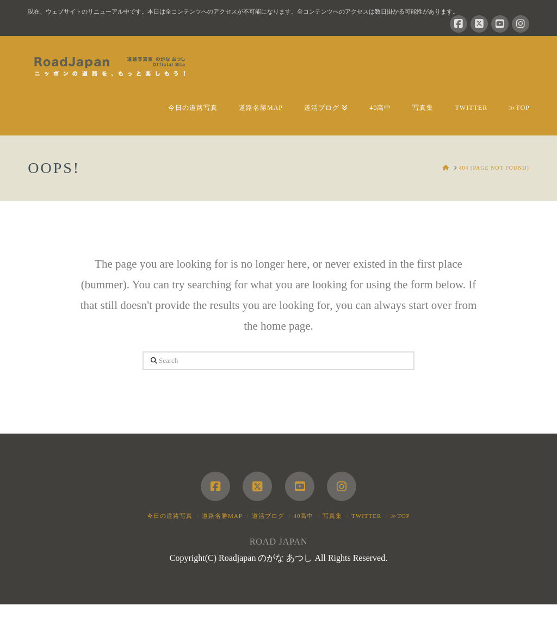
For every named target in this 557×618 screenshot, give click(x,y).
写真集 (332, 515)
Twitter (366, 515)
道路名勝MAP (222, 515)
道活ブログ (268, 515)
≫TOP (400, 515)
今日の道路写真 (170, 515)
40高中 (303, 515)
